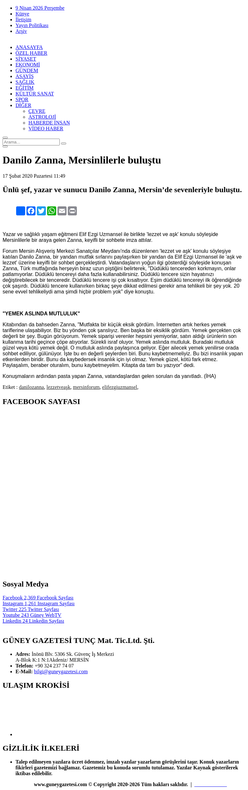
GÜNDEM (27, 70)
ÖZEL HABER (31, 53)
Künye (22, 13)
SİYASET (26, 59)
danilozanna (31, 387)
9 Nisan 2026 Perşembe (40, 8)
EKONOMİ (28, 64)
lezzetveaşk (58, 387)
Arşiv (21, 31)
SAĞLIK (25, 82)
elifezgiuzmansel (119, 387)
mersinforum (86, 387)
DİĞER (23, 105)
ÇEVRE (36, 111)
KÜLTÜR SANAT (35, 93)
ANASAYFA (29, 47)
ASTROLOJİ (42, 117)
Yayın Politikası (32, 25)
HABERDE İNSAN (49, 122)
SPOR (22, 99)
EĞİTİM (25, 88)
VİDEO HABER (45, 128)
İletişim (23, 19)
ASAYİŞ (25, 76)
